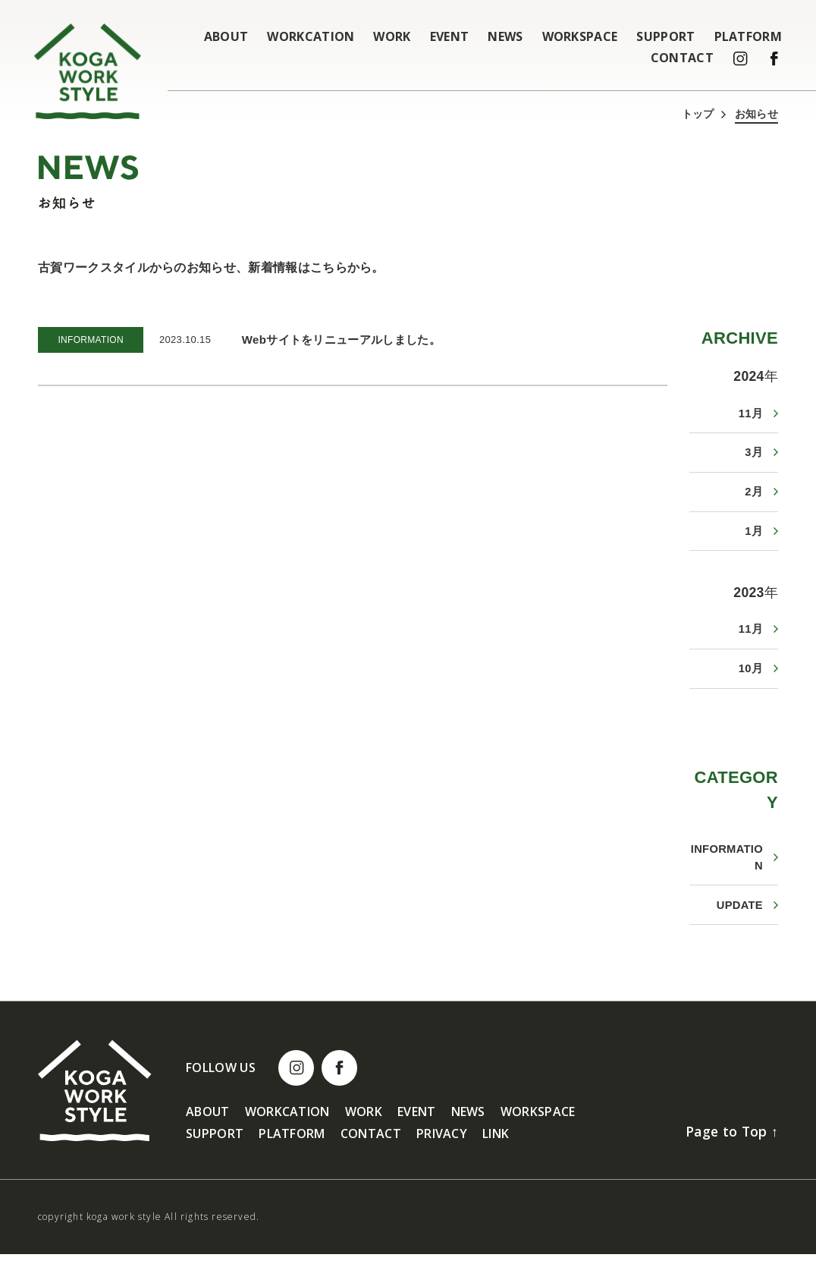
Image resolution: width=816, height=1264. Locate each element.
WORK (391, 36)
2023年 (755, 596)
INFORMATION (726, 865)
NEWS (505, 36)
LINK (495, 1144)
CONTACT (682, 57)
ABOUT (226, 36)
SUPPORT (665, 36)
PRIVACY (441, 1144)
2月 (754, 494)
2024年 (755, 375)
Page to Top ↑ (730, 1140)
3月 (754, 453)
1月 (754, 534)
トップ (698, 114)
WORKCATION (310, 36)
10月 (750, 674)
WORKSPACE (580, 36)
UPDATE (739, 913)
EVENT (449, 36)
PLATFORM (748, 36)
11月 (750, 413)
